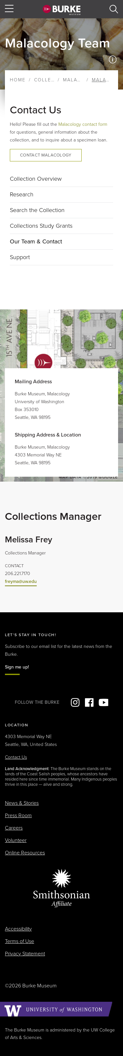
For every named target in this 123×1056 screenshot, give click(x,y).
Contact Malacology (46, 155)
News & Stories (22, 803)
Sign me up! (17, 667)
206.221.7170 (17, 573)
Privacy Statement (25, 953)
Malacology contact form (82, 124)
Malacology (81, 80)
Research (21, 194)
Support (20, 257)
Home (18, 80)
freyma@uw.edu (21, 581)
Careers (14, 828)
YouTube (103, 702)
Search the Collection (37, 210)
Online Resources (25, 853)
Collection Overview (36, 178)
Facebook (89, 702)
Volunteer (16, 840)
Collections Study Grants (41, 225)
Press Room (18, 815)
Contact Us (16, 757)
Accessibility (18, 929)
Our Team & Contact (36, 241)
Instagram (75, 702)
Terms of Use (19, 941)
